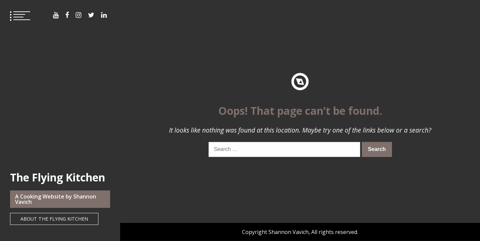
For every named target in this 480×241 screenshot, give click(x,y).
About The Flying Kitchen (54, 219)
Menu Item (56, 15)
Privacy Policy (239, 169)
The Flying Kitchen (57, 177)
